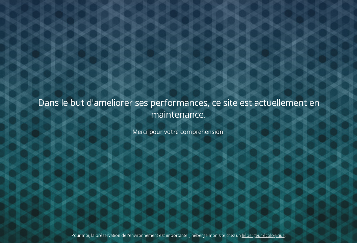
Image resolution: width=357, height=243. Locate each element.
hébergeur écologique (263, 235)
